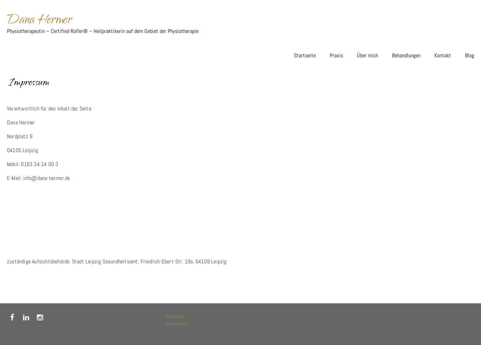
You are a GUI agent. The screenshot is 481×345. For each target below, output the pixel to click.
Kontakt (442, 55)
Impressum (175, 316)
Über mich (367, 55)
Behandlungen (406, 55)
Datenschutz (177, 324)
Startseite (305, 55)
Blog (469, 55)
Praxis (336, 55)
